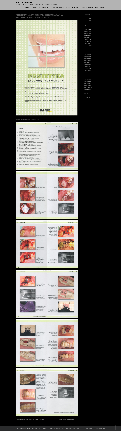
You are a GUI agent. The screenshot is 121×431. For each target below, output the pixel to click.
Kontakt (102, 7)
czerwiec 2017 (88, 18)
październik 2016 (88, 25)
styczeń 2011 (88, 54)
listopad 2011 (88, 47)
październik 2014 (88, 45)
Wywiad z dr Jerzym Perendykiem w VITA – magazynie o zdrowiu (30, 419)
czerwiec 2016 (88, 29)
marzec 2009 (88, 72)
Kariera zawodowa (44, 7)
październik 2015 (88, 33)
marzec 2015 (88, 39)
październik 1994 (88, 87)
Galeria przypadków (72, 7)
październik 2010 (88, 60)
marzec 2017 (88, 20)
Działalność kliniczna (57, 7)
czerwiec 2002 (88, 77)
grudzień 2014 (88, 41)
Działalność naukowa (86, 7)
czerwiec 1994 (88, 89)
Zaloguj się (87, 97)
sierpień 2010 (88, 64)
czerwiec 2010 (88, 68)
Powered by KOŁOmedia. (100, 428)
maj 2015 (87, 37)
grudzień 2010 (88, 56)
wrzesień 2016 (88, 27)
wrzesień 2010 (88, 62)
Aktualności (27, 7)
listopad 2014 (88, 43)
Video (96, 7)
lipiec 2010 (87, 66)
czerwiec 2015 (88, 35)
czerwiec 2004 (88, 75)
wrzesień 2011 (88, 50)
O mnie (35, 7)
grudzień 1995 (88, 83)
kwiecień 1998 (88, 79)
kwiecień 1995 (88, 85)
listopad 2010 (88, 58)
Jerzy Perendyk (24, 2)
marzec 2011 (88, 52)
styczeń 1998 (88, 81)
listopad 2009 (88, 70)
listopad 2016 (88, 23)
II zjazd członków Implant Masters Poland (68, 419)
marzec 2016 (88, 31)
